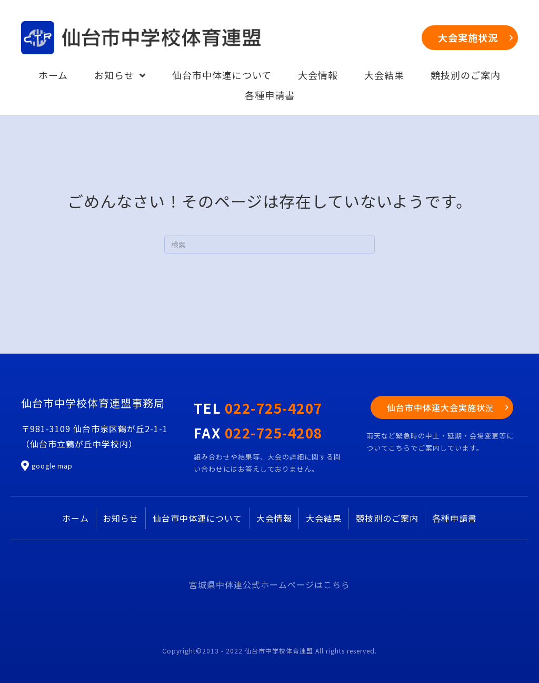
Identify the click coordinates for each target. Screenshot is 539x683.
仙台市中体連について (197, 518)
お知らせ (120, 518)
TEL (258, 407)
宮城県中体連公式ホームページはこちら (269, 584)
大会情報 (274, 518)
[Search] (269, 244)
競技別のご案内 (387, 518)
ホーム (75, 518)
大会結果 (324, 518)
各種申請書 (454, 518)
